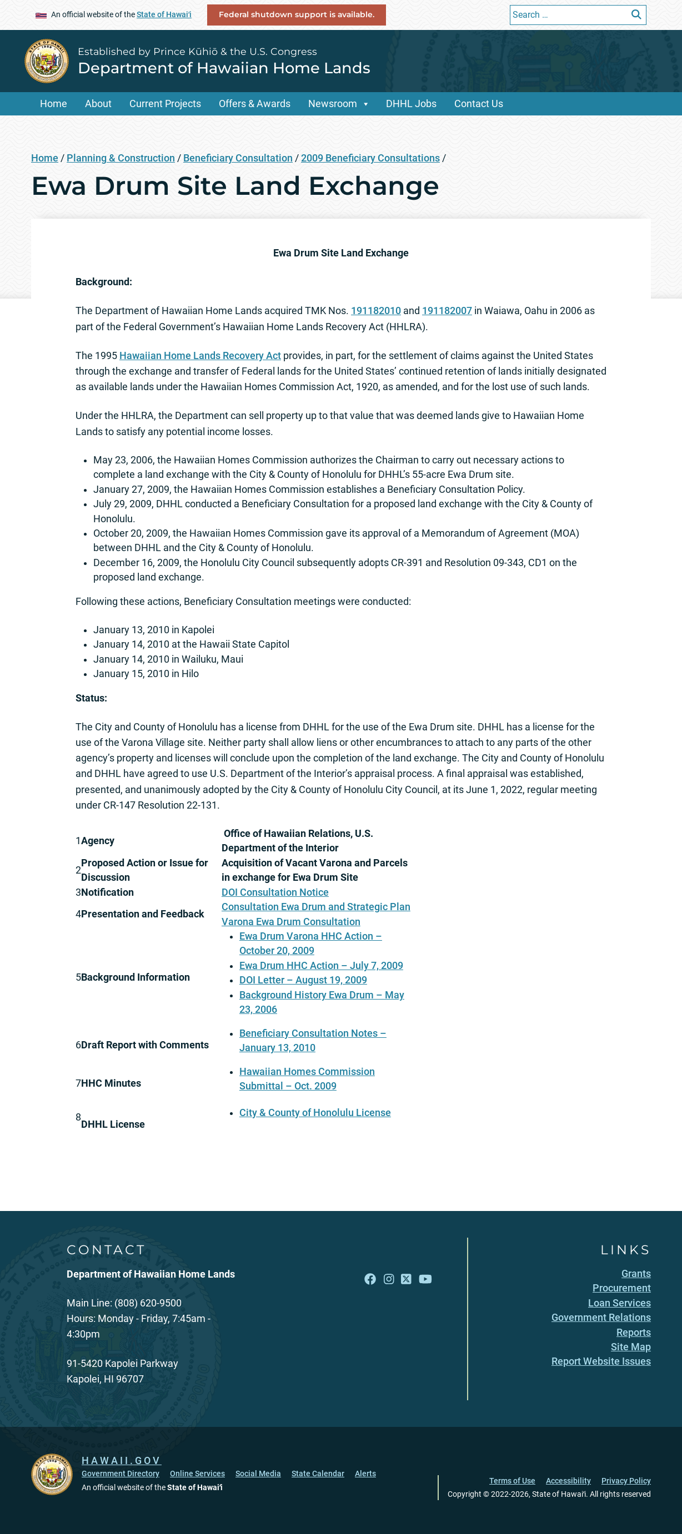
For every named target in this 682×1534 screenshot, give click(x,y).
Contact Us (478, 103)
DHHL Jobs (411, 103)
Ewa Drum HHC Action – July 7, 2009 (321, 965)
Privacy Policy (626, 1480)
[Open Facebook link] (370, 1279)
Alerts (365, 1473)
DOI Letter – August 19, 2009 (303, 980)
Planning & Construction (121, 158)
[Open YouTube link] (425, 1279)
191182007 (447, 310)
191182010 (376, 310)
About (98, 103)
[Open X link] (406, 1279)
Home (53, 103)
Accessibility (568, 1480)
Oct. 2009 (315, 1086)
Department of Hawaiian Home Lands (224, 68)
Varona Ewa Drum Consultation (291, 921)
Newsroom (332, 103)
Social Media (258, 1473)
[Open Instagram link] (389, 1279)
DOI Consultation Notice (275, 892)
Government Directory (120, 1473)
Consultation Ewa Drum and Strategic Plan (316, 906)
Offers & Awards (254, 103)
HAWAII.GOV (122, 1460)
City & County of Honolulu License (315, 1112)
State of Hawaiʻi (164, 14)
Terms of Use (512, 1480)
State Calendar (318, 1473)
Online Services (197, 1473)
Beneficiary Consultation (238, 158)
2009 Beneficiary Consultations (370, 158)
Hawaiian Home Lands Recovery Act (200, 355)
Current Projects (165, 103)
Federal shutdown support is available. (296, 14)
